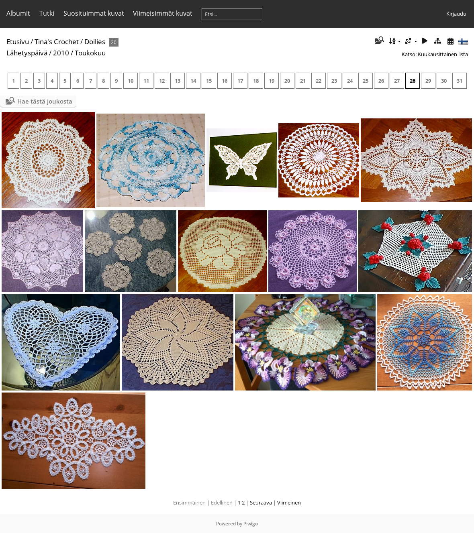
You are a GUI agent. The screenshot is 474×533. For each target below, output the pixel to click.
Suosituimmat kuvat (93, 13)
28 (412, 80)
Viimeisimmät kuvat (162, 13)
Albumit (18, 13)
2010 (61, 52)
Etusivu (17, 41)
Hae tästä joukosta (44, 101)
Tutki (46, 13)
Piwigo (250, 523)
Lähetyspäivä (26, 52)
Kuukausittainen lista (443, 54)
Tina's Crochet (57, 41)
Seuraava (261, 502)
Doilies (94, 41)
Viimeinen (289, 502)
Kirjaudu (456, 13)
